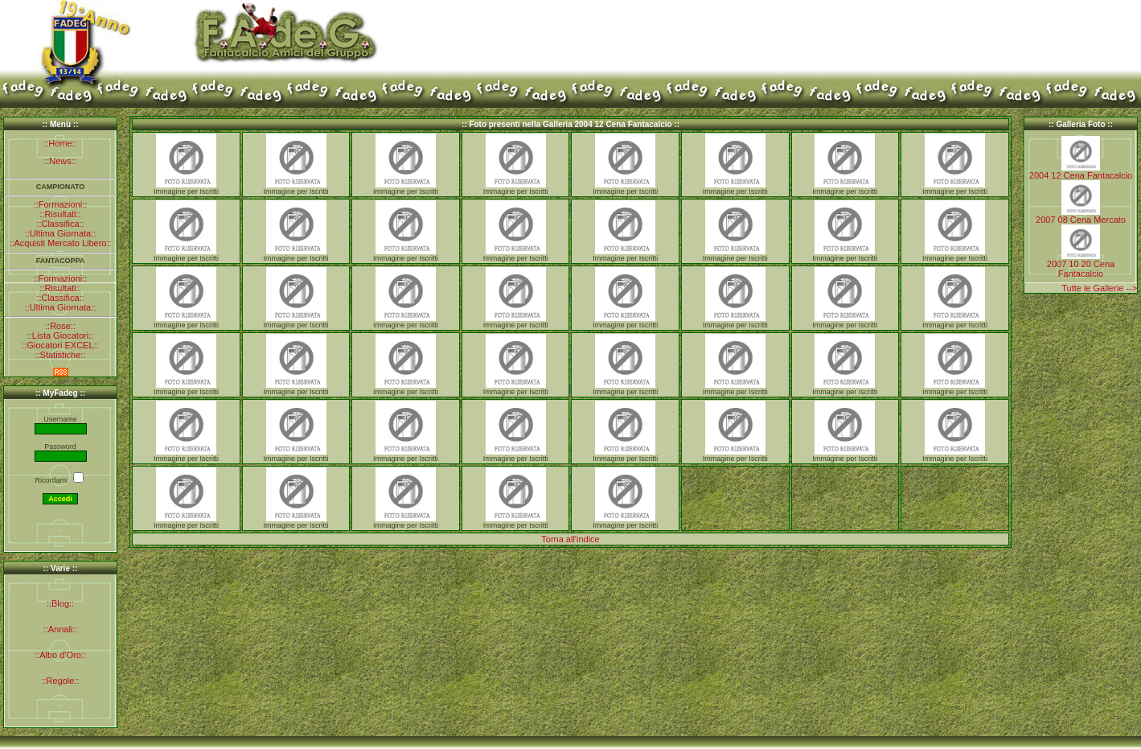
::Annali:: (60, 629)
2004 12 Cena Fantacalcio (1080, 175)
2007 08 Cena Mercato (1081, 219)
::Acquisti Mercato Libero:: (60, 243)
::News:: (60, 161)
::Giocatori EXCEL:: (60, 345)
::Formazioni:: (61, 204)
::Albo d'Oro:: (60, 655)
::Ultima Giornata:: (60, 233)
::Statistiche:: (60, 355)
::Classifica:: (60, 223)
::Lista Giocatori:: (60, 335)
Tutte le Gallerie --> (1099, 288)
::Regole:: (60, 680)
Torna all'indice (570, 539)
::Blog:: (60, 603)
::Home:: (60, 143)
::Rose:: (60, 326)
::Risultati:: (59, 214)
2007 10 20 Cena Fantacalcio (1080, 268)
